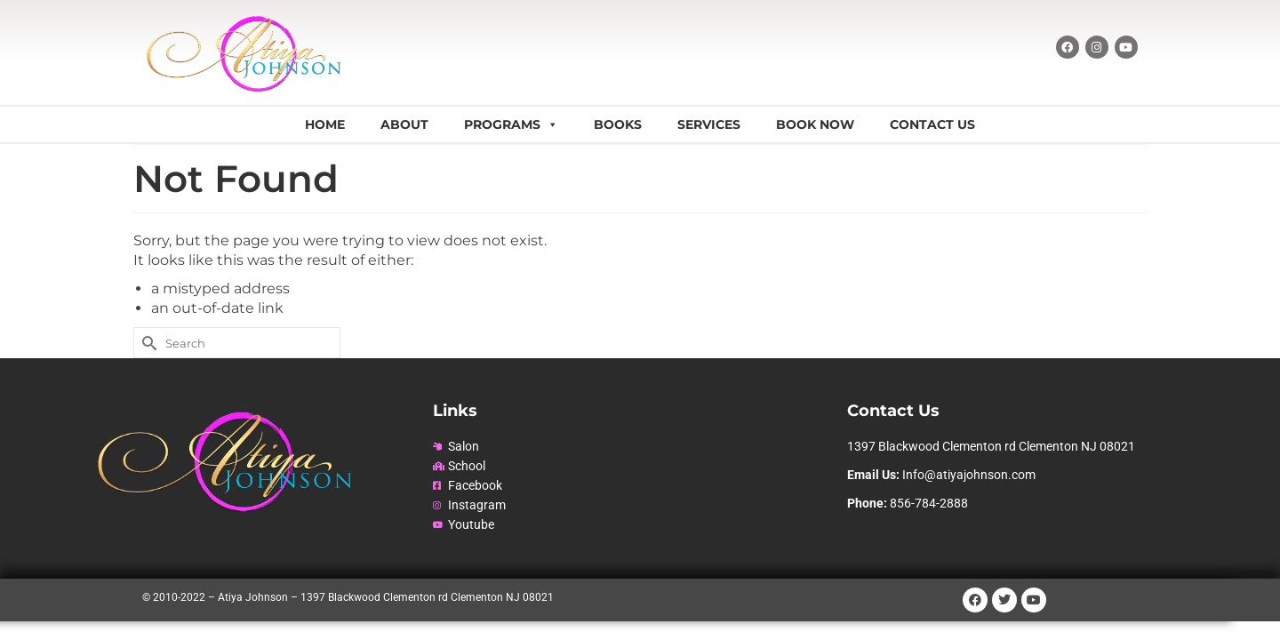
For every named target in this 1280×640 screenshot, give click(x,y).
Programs (511, 124)
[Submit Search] (146, 342)
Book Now (815, 124)
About (404, 124)
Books (618, 124)
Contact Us (932, 124)
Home (325, 124)
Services (708, 124)
